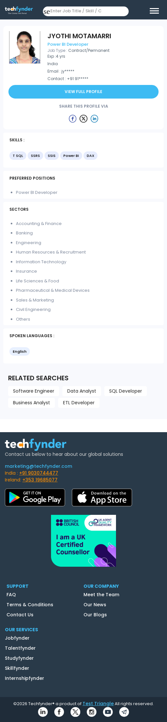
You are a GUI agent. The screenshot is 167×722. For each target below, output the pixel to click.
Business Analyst (31, 402)
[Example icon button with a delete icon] (73, 118)
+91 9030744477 (38, 473)
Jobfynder (17, 638)
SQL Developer (125, 391)
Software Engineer (33, 391)
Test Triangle (98, 703)
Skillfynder (17, 668)
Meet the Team (101, 594)
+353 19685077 (40, 480)
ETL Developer (79, 402)
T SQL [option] (17, 155)
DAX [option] (90, 155)
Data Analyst (81, 391)
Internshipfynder (24, 678)
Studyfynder (19, 658)
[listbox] (83, 156)
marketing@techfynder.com (38, 466)
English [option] (19, 351)
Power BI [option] (71, 155)
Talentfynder (20, 648)
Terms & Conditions (29, 604)
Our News (95, 604)
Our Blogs (95, 614)
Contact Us (19, 614)
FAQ (11, 594)
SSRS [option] (35, 155)
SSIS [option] (52, 155)
